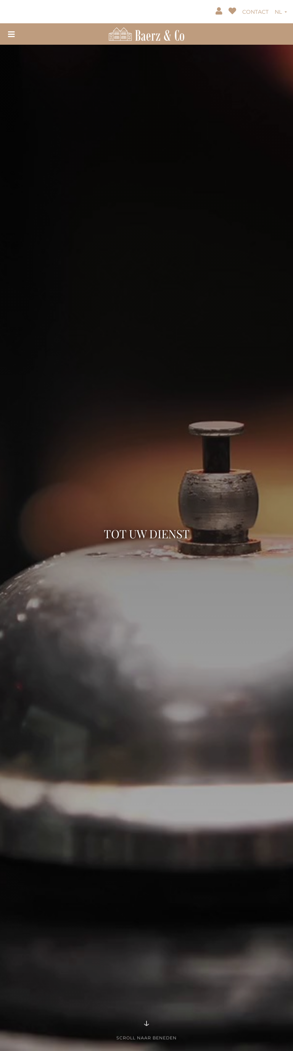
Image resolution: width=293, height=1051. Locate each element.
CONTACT (255, 11)
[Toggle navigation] (11, 34)
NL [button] (279, 11)
